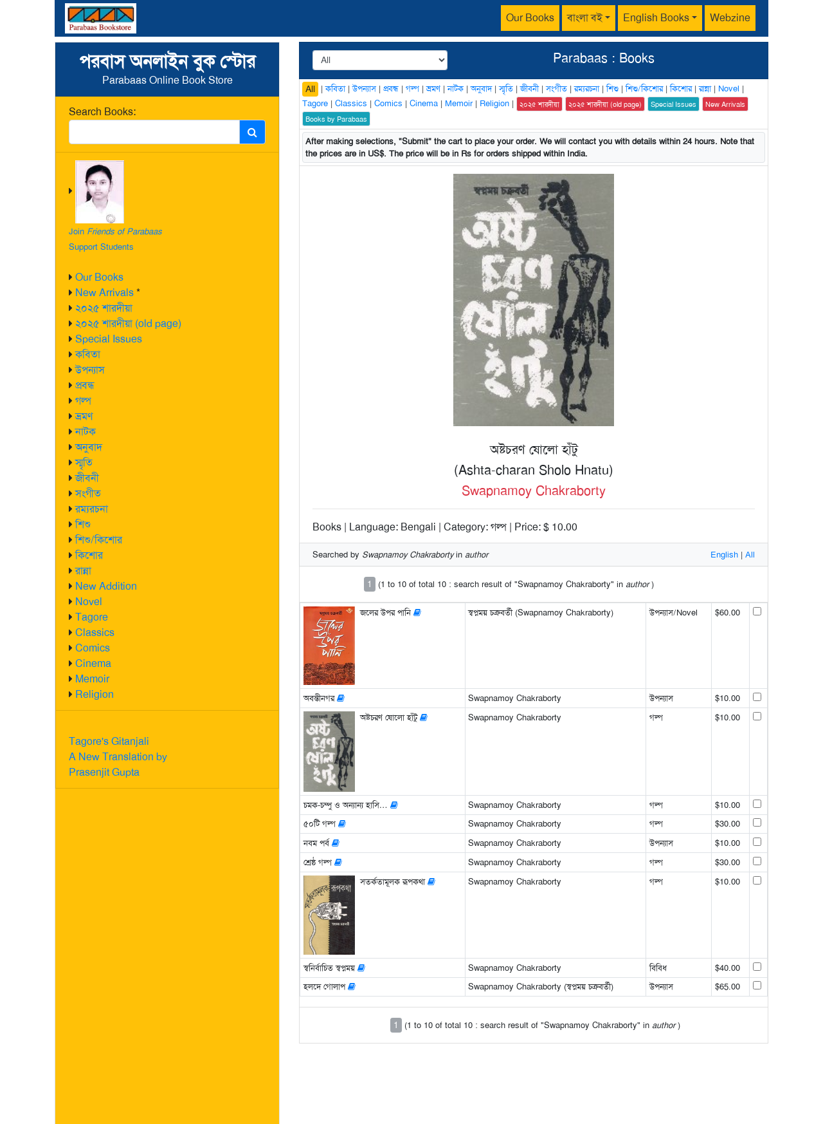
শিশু (83, 524)
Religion (94, 694)
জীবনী (87, 478)
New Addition (106, 586)
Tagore (91, 617)
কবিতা (87, 354)
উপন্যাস (90, 370)
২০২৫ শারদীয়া (103, 308)
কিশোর (89, 555)
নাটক (85, 431)
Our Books (530, 17)
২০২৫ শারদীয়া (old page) (128, 323)
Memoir (92, 679)
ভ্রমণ (84, 416)
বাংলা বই (584, 17)
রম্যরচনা (91, 509)
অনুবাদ (88, 447)
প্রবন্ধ (85, 385)
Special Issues (108, 339)
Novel (88, 601)
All (310, 89)
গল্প (83, 400)
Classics (94, 632)
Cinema (93, 663)
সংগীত (88, 493)
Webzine (730, 17)
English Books (656, 17)
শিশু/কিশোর (98, 540)
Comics (92, 648)
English (724, 554)
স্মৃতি (84, 462)
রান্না (83, 570)
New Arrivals (104, 292)
